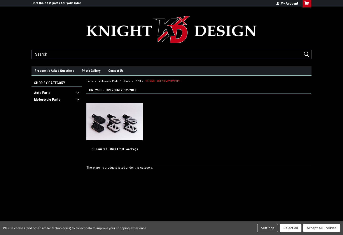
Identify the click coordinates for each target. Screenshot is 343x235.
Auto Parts (42, 93)
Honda (127, 81)
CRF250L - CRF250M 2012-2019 (162, 81)
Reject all (290, 228)
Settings (267, 228)
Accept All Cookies (321, 228)
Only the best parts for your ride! (56, 3)
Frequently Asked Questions (54, 71)
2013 (138, 81)
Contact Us (115, 71)
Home (90, 81)
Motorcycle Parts (47, 99)
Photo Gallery (91, 71)
